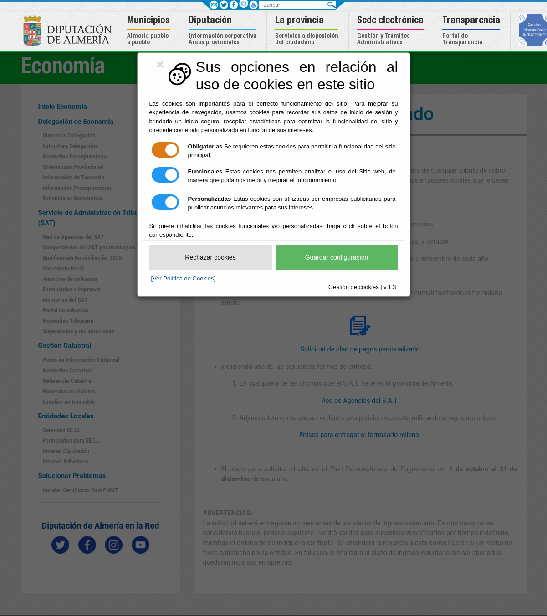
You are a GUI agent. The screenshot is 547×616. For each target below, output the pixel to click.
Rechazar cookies (210, 257)
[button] (149, 31)
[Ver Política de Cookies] (183, 278)
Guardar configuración (336, 257)
